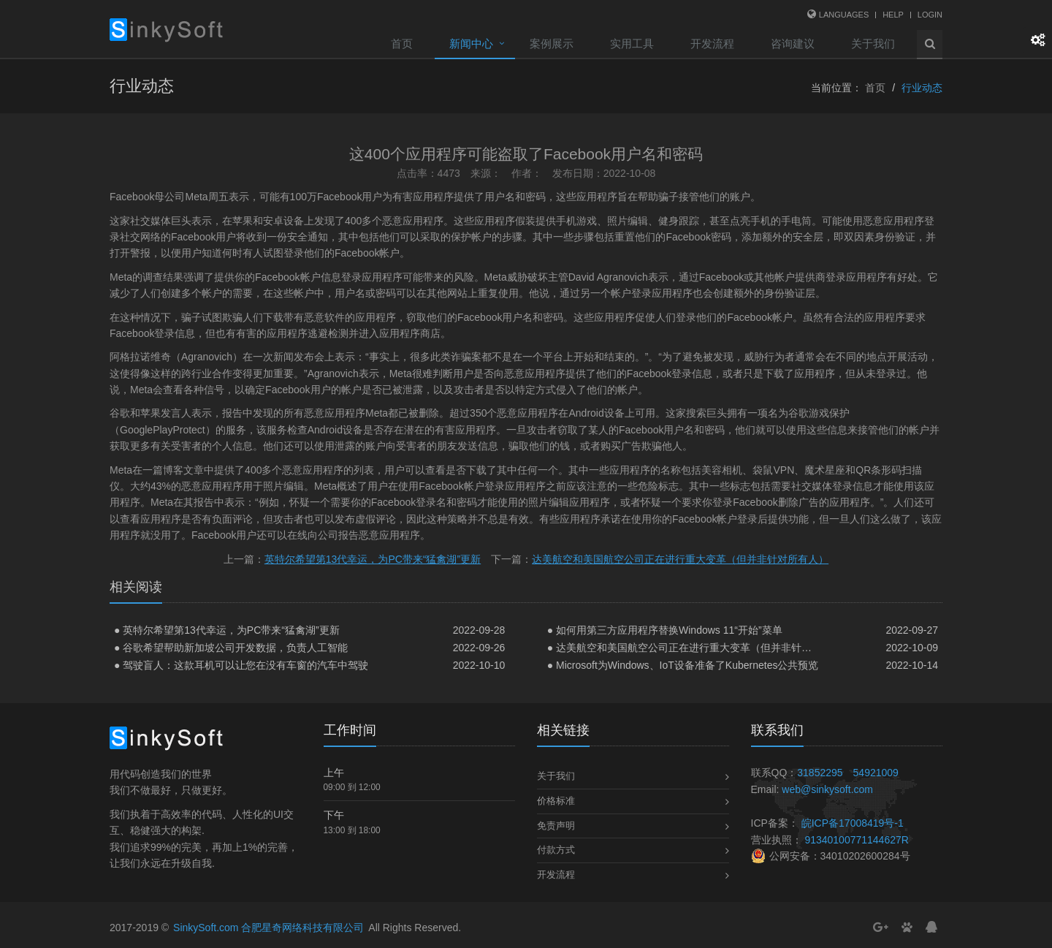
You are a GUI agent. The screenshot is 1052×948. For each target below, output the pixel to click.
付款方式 (556, 849)
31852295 (819, 772)
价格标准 (556, 800)
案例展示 (551, 43)
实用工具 (632, 43)
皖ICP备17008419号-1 (852, 823)
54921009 (876, 772)
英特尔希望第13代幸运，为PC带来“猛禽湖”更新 (372, 559)
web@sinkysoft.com (827, 789)
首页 (402, 43)
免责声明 (556, 825)
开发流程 (712, 43)
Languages (844, 14)
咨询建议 (793, 43)
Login (930, 14)
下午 (334, 815)
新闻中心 (471, 43)
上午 (334, 772)
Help (893, 14)
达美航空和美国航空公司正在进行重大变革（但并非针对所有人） (680, 559)
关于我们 (873, 43)
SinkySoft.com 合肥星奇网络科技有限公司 (268, 927)
